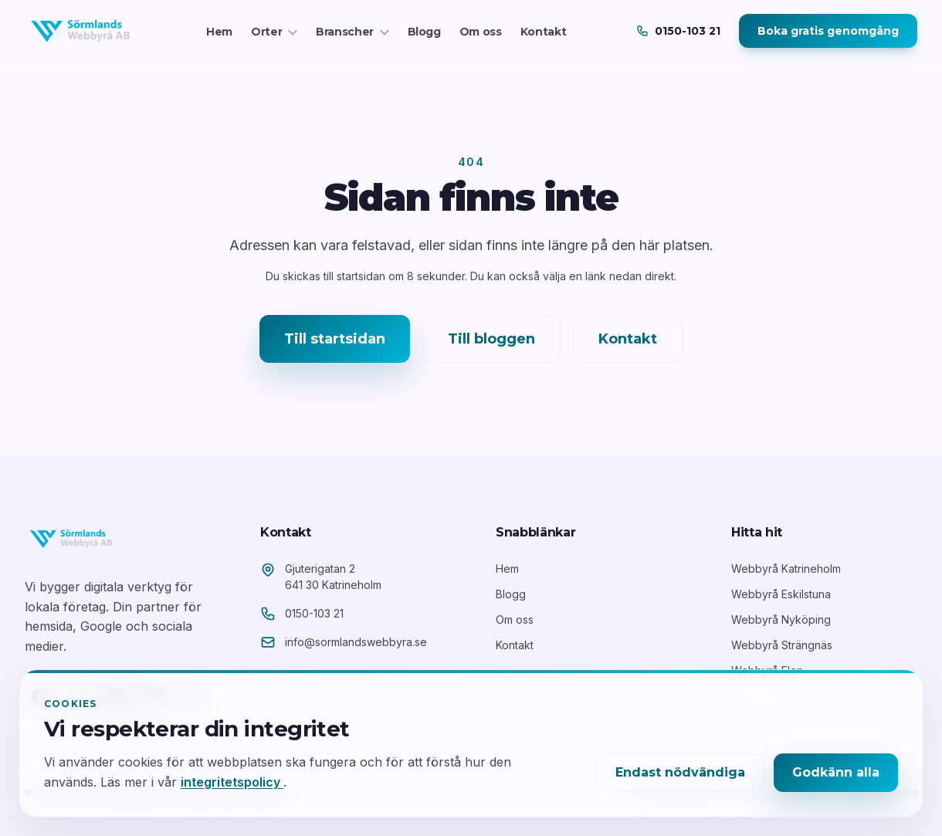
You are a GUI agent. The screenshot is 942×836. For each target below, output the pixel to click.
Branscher (352, 32)
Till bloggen (491, 338)
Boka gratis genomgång (828, 31)
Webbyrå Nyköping (781, 619)
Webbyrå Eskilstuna (781, 594)
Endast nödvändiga (680, 772)
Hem (219, 32)
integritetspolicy (232, 782)
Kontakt (543, 32)
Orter (274, 32)
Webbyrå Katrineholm (786, 568)
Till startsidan (334, 338)
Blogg (424, 32)
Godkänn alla (835, 772)
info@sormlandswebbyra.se (356, 641)
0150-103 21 (314, 613)
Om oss (480, 32)
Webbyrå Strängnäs (781, 645)
